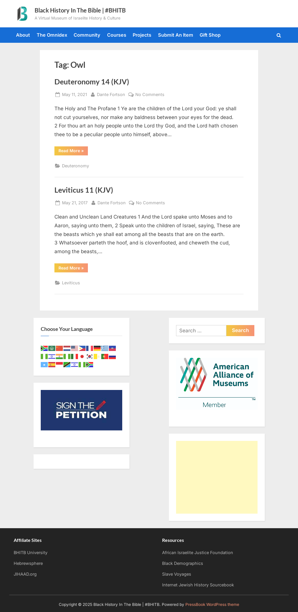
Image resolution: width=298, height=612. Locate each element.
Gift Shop (210, 35)
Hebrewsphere (28, 563)
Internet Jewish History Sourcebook (198, 584)
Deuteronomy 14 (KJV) (91, 81)
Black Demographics (182, 563)
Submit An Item (175, 35)
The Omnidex (52, 35)
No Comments (149, 94)
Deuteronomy (75, 165)
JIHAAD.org (25, 574)
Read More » (73, 151)
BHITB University (30, 552)
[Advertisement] (217, 477)
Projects (142, 35)
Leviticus (71, 282)
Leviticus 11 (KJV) (83, 190)
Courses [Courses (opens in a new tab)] (116, 35)
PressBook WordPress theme (212, 604)
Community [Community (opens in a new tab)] (87, 35)
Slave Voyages (176, 574)
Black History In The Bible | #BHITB (80, 10)
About (23, 35)
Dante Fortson (111, 94)
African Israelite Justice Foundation (197, 552)
